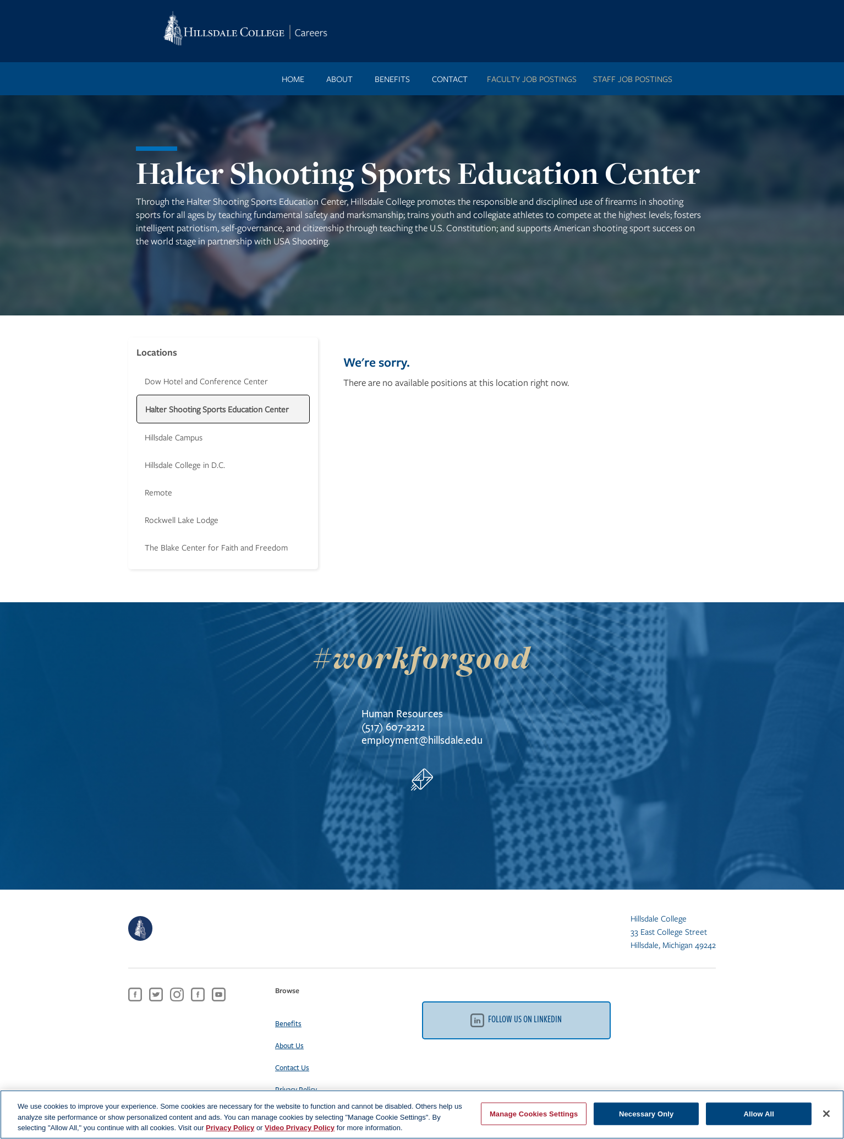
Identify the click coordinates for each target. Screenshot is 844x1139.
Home (293, 78)
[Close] (826, 1114)
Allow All (758, 1113)
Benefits (288, 1023)
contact (450, 78)
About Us (289, 1045)
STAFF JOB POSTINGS (632, 78)
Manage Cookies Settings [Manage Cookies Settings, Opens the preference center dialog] (534, 1113)
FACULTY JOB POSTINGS (532, 78)
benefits (392, 78)
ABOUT (339, 78)
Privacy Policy (296, 1089)
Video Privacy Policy (300, 1128)
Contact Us (292, 1067)
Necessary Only (646, 1113)
